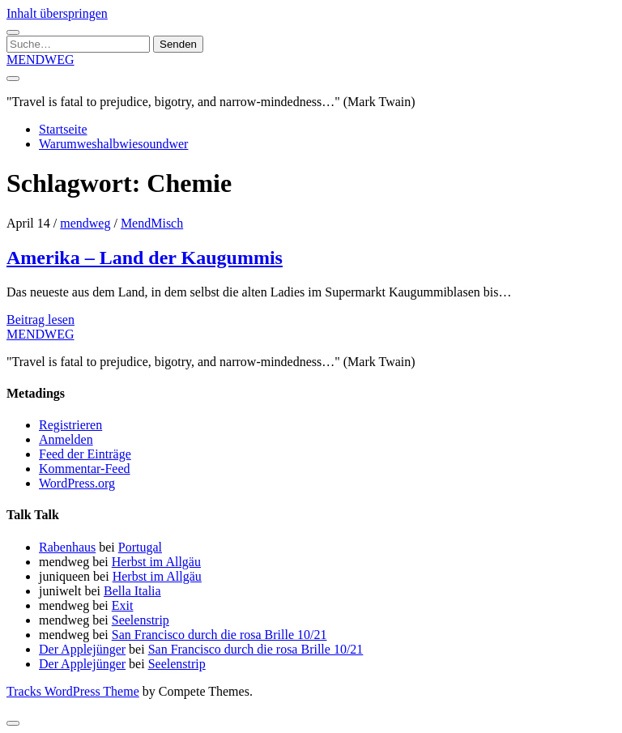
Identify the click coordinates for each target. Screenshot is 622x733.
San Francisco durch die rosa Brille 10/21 (219, 634)
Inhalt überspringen (57, 13)
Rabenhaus (67, 547)
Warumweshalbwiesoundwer (113, 144)
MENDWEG (40, 59)
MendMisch (152, 223)
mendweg (85, 223)
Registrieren (70, 425)
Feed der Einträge (85, 454)
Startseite (63, 129)
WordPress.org (77, 483)
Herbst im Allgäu (156, 562)
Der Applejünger (82, 649)
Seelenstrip (140, 620)
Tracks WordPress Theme (72, 691)
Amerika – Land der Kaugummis (144, 257)
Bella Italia (132, 591)
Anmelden (66, 439)
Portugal (140, 547)
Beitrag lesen (40, 319)
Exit (123, 605)
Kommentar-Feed (84, 468)
